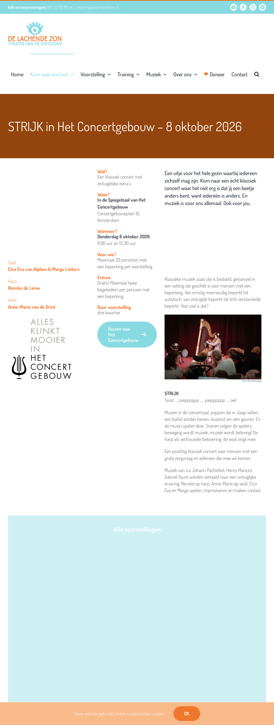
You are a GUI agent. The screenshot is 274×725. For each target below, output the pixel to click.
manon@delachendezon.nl (98, 7)
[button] (256, 74)
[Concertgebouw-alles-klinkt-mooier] (41, 318)
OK (186, 713)
